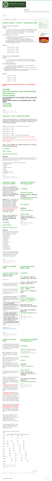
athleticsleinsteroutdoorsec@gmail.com (28, 198)
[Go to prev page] (6, 473)
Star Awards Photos (43, 27)
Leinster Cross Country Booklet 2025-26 (11, 273)
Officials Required (26, 192)
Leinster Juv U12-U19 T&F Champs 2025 (27, 183)
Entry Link (4, 355)
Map (4, 144)
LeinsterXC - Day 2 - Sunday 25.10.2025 (9, 183)
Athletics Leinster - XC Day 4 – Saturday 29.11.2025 (20, 23)
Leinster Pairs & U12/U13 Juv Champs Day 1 (28, 340)
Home (40, 22)
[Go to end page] (34, 473)
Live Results (24, 204)
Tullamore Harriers (26, 210)
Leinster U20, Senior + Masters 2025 (27, 267)
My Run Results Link (10, 154)
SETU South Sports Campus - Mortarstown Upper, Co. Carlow (28, 299)
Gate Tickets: (25, 214)
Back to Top (47, 478)
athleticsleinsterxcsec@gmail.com (12, 160)
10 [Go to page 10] (28, 472)
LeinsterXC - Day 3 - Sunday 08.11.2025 (16, 116)
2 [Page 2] (11, 472)
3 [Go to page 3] (13, 472)
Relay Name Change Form (27, 288)
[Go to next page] (31, 473)
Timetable (6, 149)
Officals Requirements (28, 350)
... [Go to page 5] (17, 472)
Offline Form (24, 291)
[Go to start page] (4, 473)
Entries (22, 282)
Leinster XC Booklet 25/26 (9, 267)
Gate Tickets (7, 151)
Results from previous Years (43, 25)
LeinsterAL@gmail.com (28, 313)
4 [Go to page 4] (15, 472)
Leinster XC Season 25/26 (9, 340)
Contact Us (41, 23)
